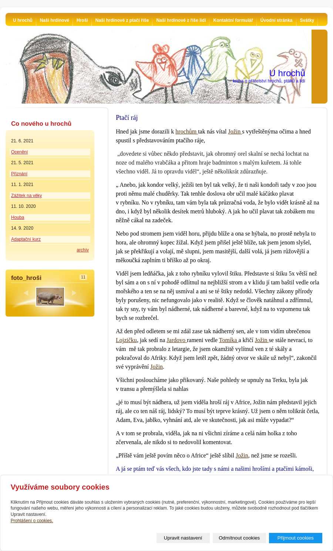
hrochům (186, 131)
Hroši (82, 20)
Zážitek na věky (26, 195)
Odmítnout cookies (239, 538)
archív (83, 250)
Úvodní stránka (276, 20)
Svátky (307, 20)
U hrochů (23, 20)
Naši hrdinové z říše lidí (181, 20)
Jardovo (176, 340)
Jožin (235, 131)
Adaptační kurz (26, 239)
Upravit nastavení (183, 538)
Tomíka (229, 340)
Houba (17, 217)
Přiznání (19, 173)
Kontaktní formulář (233, 20)
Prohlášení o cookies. (32, 520)
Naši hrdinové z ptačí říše (122, 20)
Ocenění (19, 152)
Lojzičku (126, 340)
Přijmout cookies (296, 538)
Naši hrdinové (54, 20)
